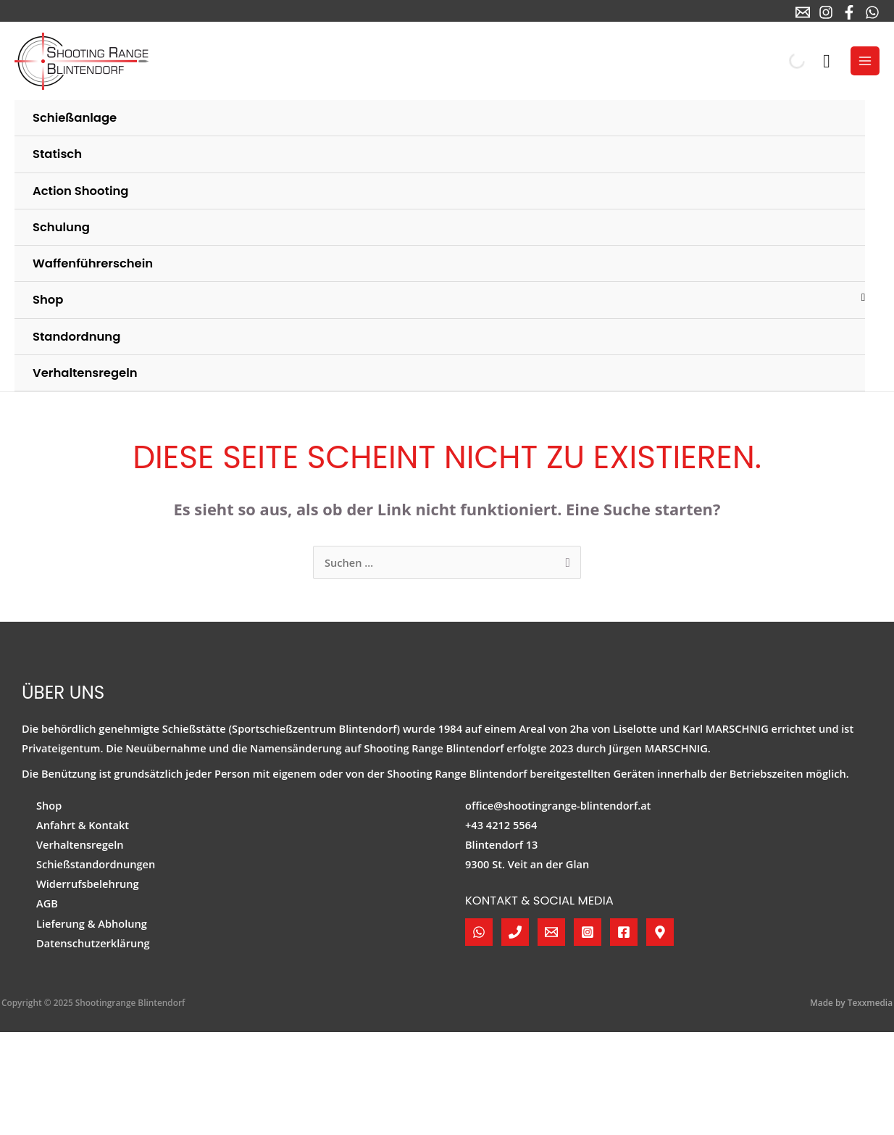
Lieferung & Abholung (91, 923)
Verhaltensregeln (80, 844)
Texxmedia (870, 1002)
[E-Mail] (802, 12)
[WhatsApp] (872, 12)
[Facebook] (849, 12)
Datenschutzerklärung (93, 943)
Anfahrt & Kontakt (82, 825)
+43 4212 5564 (501, 825)
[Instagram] (826, 12)
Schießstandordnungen (95, 864)
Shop (49, 805)
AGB (47, 903)
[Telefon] (515, 932)
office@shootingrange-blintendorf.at (558, 805)
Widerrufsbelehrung (87, 883)
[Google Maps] (660, 932)
